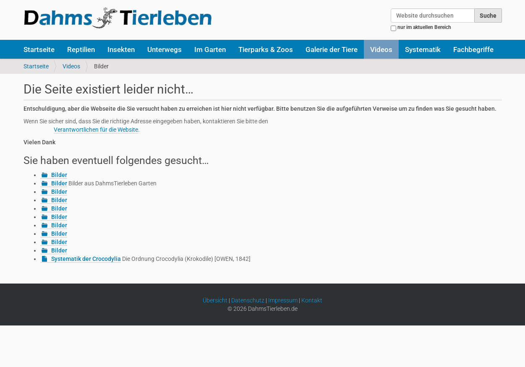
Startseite (39, 49)
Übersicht (215, 300)
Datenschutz (247, 300)
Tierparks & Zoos (265, 49)
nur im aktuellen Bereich (424, 27)
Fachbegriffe (473, 49)
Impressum (283, 300)
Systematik (423, 49)
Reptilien (81, 49)
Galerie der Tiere (332, 49)
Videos (381, 49)
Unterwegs (164, 49)
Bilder (59, 175)
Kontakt (311, 300)
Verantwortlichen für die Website (96, 129)
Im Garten (210, 49)
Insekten (121, 49)
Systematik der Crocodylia (86, 258)
